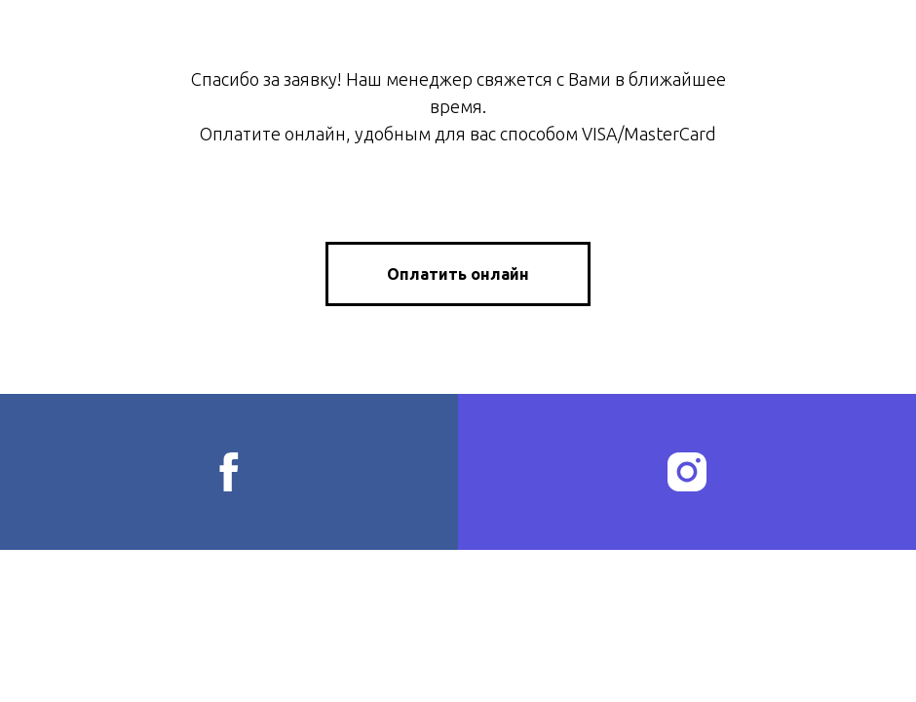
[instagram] (687, 472)
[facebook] (229, 472)
